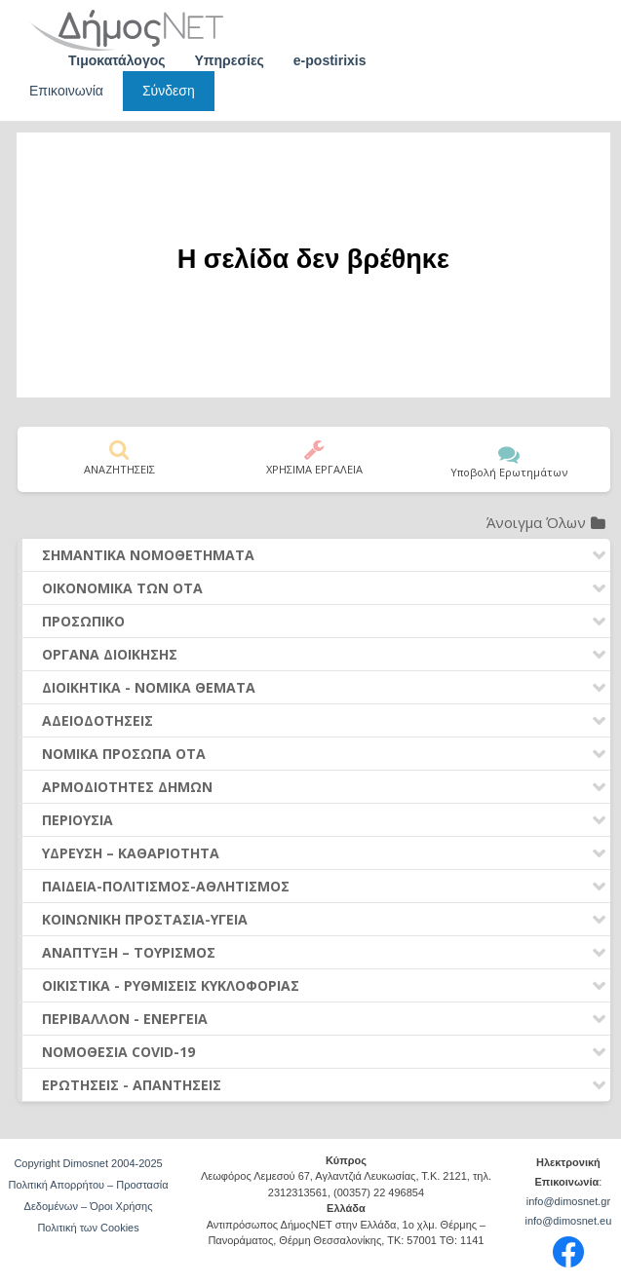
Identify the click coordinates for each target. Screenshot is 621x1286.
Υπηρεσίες (229, 60)
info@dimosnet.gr (568, 1201)
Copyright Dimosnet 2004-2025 (88, 1163)
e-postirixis (330, 60)
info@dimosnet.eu (567, 1221)
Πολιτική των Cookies (87, 1227)
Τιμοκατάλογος (117, 60)
